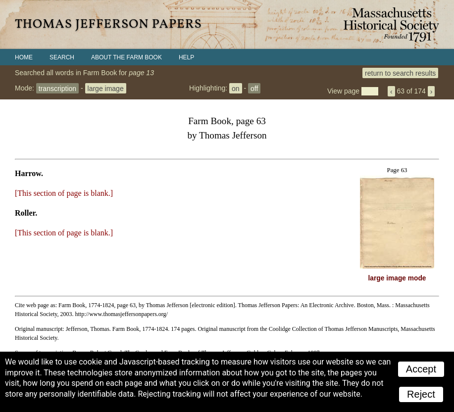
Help (186, 57)
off (254, 88)
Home (24, 57)
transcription (57, 88)
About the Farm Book (126, 57)
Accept (421, 369)
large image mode (397, 278)
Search (62, 57)
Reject (421, 394)
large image (106, 88)
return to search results (400, 73)
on (236, 88)
